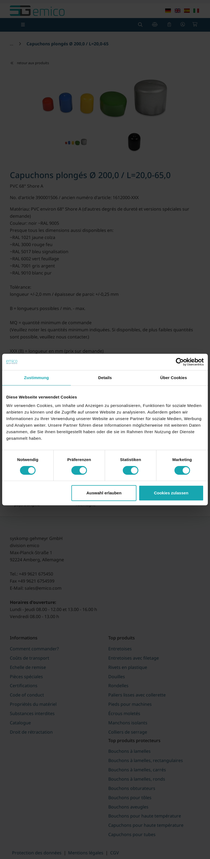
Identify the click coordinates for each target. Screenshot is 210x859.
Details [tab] (105, 377)
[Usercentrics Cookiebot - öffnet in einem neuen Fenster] (180, 362)
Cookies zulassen (171, 493)
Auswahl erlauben (103, 493)
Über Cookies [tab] (173, 377)
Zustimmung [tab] (36, 377)
